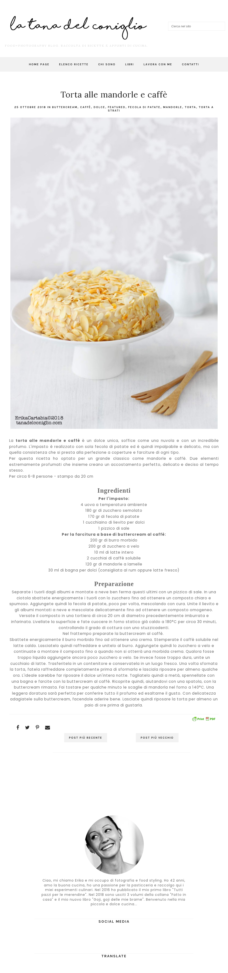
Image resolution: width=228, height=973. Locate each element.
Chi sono (107, 64)
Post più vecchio (157, 737)
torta (190, 107)
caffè (85, 107)
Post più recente (85, 737)
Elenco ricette (74, 64)
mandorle (172, 107)
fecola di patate (144, 107)
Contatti (190, 64)
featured (116, 107)
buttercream (64, 107)
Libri (129, 64)
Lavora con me (158, 64)
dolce (99, 107)
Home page (39, 64)
